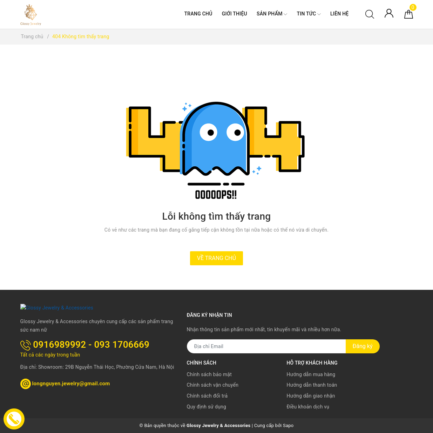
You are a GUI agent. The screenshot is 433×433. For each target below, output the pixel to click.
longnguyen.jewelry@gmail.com (65, 383)
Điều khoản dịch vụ (308, 406)
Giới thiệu (234, 13)
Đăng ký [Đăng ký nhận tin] (363, 346)
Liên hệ (339, 13)
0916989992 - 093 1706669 (85, 344)
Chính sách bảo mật (209, 374)
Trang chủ (198, 13)
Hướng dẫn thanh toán (312, 385)
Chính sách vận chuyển (213, 385)
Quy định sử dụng (206, 406)
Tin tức (309, 14)
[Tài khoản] (389, 12)
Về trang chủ (216, 258)
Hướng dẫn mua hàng (311, 374)
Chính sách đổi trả (207, 396)
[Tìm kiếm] (369, 13)
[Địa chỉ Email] (266, 346)
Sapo (288, 425)
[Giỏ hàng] (408, 13)
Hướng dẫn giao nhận (311, 396)
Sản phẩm (272, 14)
